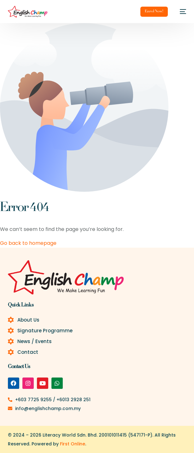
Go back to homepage (28, 243)
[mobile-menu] (180, 12)
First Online (72, 444)
